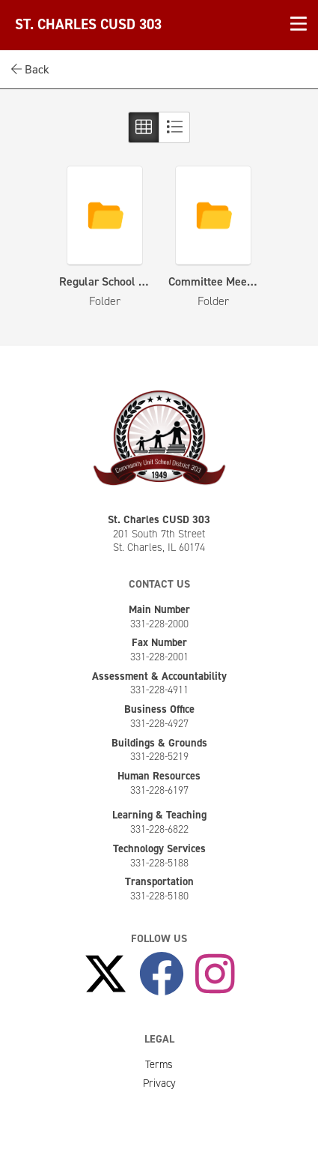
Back (30, 69)
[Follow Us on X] (105, 974)
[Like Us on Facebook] (161, 974)
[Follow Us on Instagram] (215, 974)
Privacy (159, 1083)
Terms (159, 1064)
